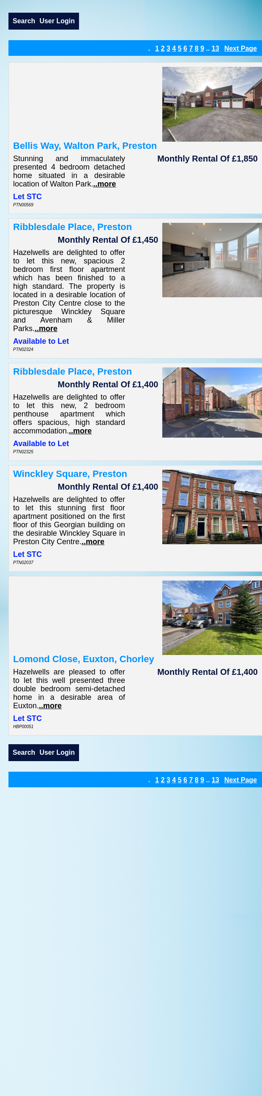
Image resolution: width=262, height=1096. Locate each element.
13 (215, 48)
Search (24, 21)
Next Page (240, 48)
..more (104, 184)
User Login (57, 21)
